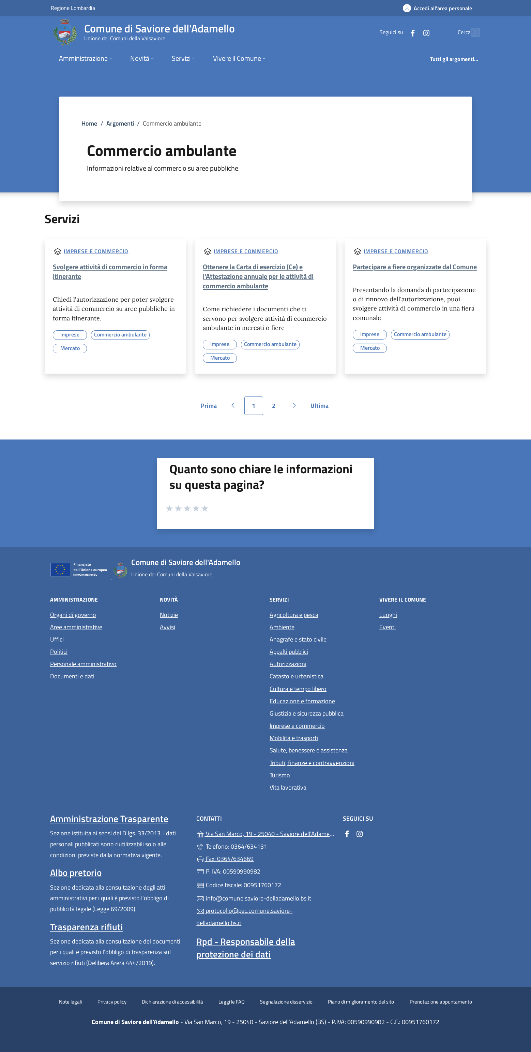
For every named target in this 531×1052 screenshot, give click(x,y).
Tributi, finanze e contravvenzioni (312, 762)
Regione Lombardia (73, 7)
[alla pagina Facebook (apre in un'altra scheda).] (398, 32)
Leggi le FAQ (231, 1002)
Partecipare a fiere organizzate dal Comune (415, 266)
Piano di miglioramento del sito (361, 1002)
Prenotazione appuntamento (441, 1002)
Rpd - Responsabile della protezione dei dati (245, 947)
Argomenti (120, 123)
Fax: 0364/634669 (225, 858)
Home (89, 123)
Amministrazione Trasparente (109, 818)
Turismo (280, 775)
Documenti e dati (72, 676)
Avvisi (167, 627)
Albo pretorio (76, 872)
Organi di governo (73, 614)
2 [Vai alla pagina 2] (277, 408)
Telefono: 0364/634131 (231, 846)
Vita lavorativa (288, 787)
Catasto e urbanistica (296, 676)
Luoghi (388, 614)
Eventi (387, 627)
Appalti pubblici (289, 651)
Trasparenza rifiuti (86, 927)
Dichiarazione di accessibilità (172, 1002)
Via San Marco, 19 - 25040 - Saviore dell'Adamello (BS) (265, 833)
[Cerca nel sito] (472, 32)
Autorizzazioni (288, 663)
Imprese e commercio (96, 251)
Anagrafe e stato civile (298, 639)
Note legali (70, 1002)
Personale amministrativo (83, 663)
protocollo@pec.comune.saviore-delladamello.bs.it (244, 916)
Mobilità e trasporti (294, 738)
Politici (58, 651)
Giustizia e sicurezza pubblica (307, 713)
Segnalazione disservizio (286, 1002)
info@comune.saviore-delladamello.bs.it (253, 898)
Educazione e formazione (302, 701)
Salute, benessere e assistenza (309, 750)
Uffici (57, 639)
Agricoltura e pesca (294, 614)
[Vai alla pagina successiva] (294, 406)
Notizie (169, 614)
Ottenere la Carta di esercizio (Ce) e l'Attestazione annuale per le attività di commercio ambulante (258, 276)
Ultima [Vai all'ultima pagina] (321, 408)
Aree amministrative (76, 627)
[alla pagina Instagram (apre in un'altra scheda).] (411, 32)
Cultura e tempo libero (298, 688)
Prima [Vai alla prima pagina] (211, 408)
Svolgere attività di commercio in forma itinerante (110, 271)
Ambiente (282, 627)
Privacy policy (111, 1002)
